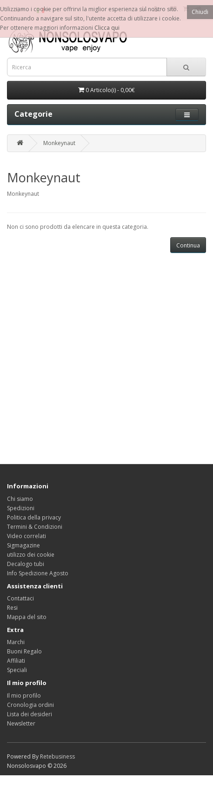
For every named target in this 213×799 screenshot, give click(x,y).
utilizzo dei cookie (30, 555)
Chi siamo (20, 499)
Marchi (16, 642)
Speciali (17, 670)
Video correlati (26, 536)
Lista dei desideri (29, 714)
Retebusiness (57, 756)
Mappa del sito (27, 617)
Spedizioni (20, 508)
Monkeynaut (59, 143)
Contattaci (20, 598)
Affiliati (16, 661)
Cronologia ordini (30, 705)
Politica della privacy (34, 517)
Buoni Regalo (24, 651)
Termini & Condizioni (34, 527)
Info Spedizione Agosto (37, 573)
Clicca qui (107, 28)
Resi (12, 608)
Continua (188, 245)
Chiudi (200, 12)
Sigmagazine (23, 545)
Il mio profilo (24, 695)
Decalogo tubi (25, 564)
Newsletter (21, 723)
